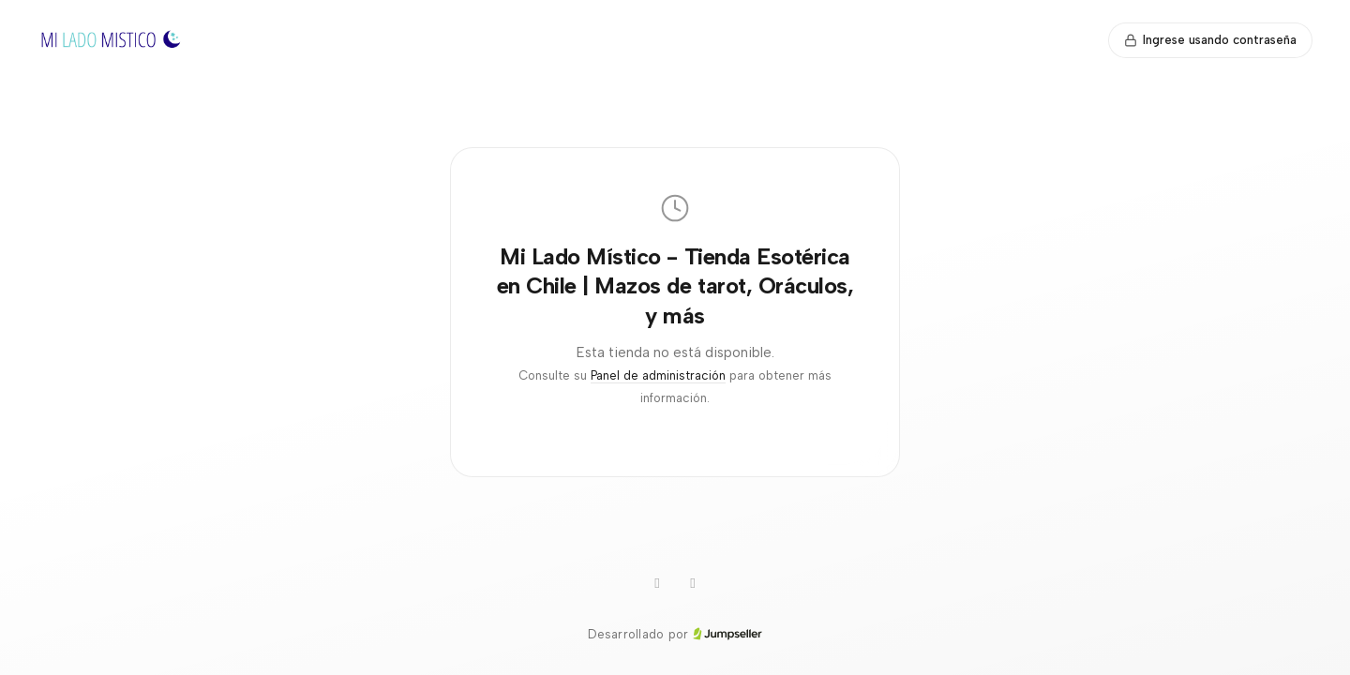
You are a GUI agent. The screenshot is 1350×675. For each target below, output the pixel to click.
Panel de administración (658, 375)
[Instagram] (657, 584)
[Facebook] (693, 584)
